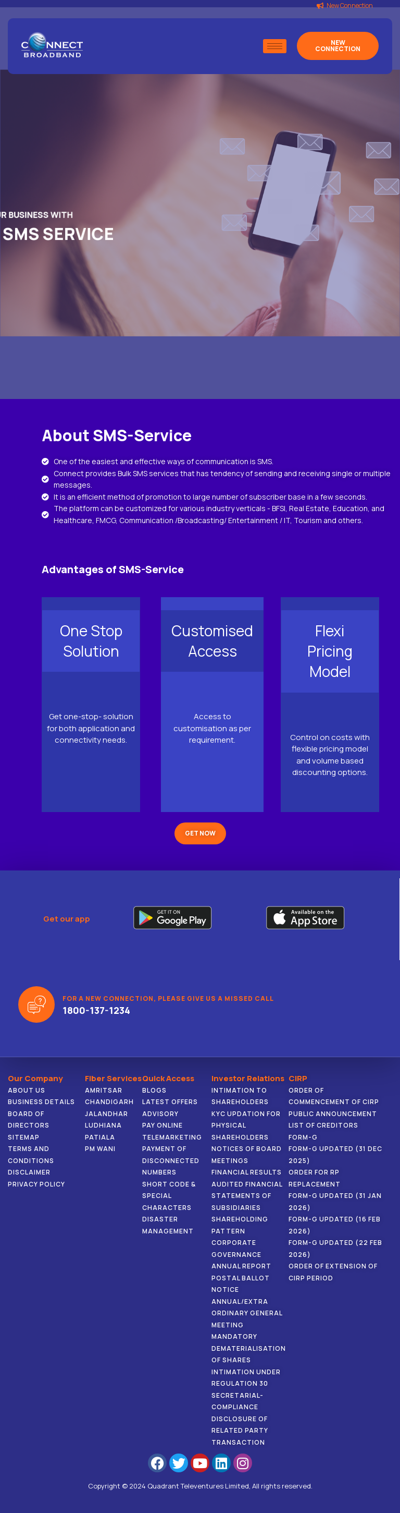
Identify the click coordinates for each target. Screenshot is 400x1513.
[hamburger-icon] (274, 46)
